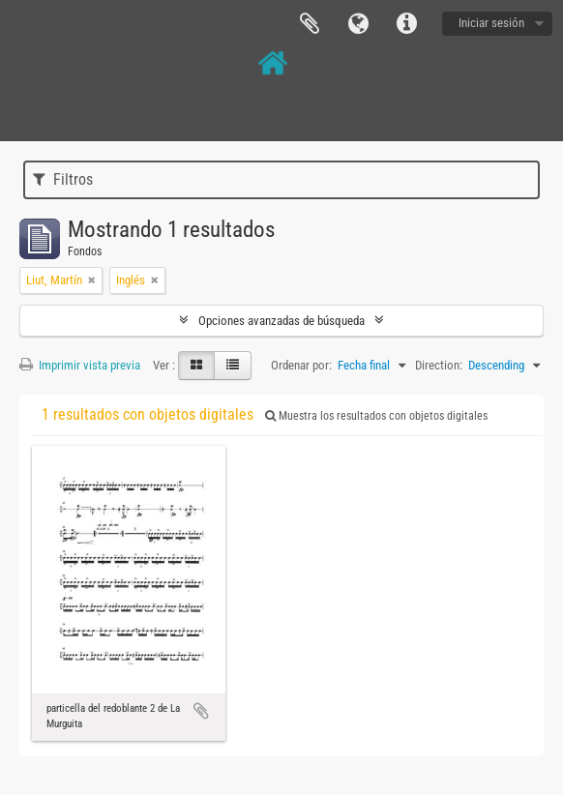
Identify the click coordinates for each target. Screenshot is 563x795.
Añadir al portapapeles (201, 711)
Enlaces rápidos (406, 24)
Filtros (63, 179)
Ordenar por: (301, 365)
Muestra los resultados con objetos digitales (376, 416)
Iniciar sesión (491, 22)
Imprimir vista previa (79, 365)
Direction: (438, 365)
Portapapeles (309, 24)
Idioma (358, 24)
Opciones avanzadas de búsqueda (281, 320)
